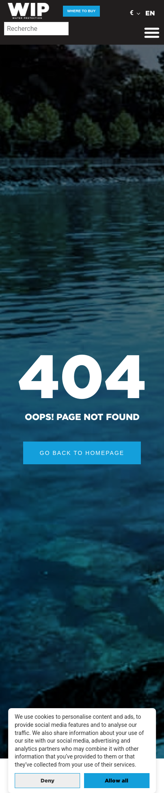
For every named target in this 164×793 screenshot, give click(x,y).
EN (150, 13)
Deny (47, 781)
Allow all (116, 781)
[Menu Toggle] (152, 32)
